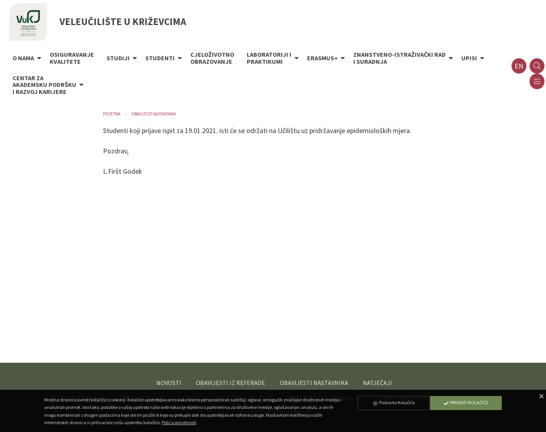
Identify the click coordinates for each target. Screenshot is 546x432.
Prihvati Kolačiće (465, 402)
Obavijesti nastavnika (153, 114)
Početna (111, 114)
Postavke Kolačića (393, 402)
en (519, 65)
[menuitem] (24, 58)
